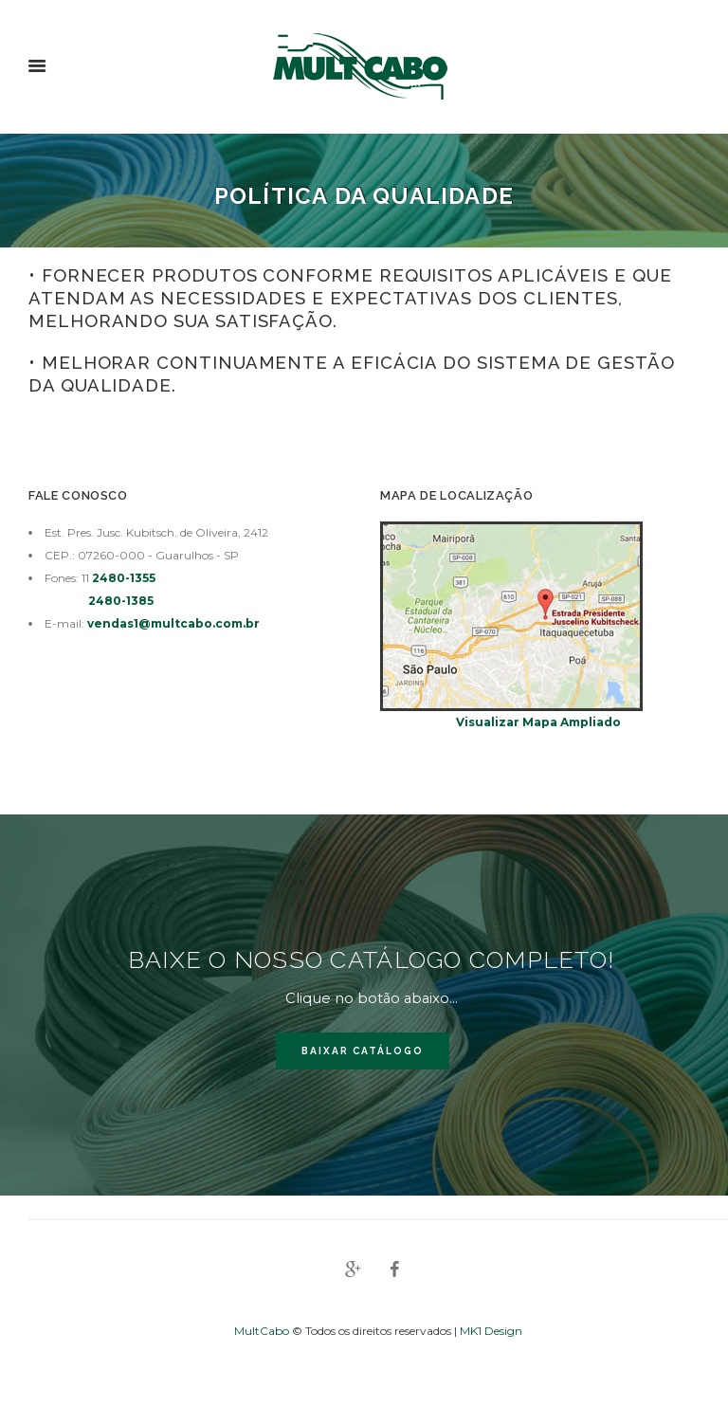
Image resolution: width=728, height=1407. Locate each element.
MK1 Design (491, 1331)
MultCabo (263, 1331)
